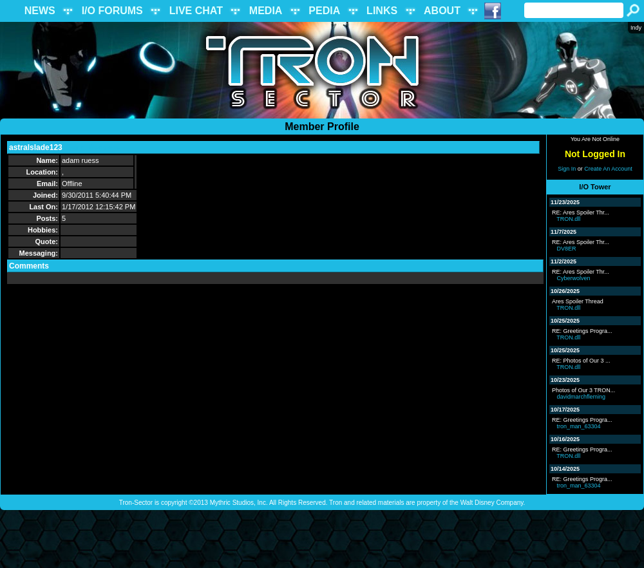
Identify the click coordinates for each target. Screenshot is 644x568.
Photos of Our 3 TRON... (583, 390)
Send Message (93, 147)
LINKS (381, 10)
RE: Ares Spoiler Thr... (580, 212)
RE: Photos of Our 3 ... (581, 360)
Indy (635, 27)
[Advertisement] (322, 539)
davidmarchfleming (581, 396)
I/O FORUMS (112, 10)
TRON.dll (568, 219)
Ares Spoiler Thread (577, 301)
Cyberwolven (574, 278)
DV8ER (566, 248)
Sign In (567, 169)
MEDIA (266, 10)
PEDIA (324, 10)
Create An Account (608, 169)
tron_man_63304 (579, 426)
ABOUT (442, 10)
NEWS (39, 10)
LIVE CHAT (196, 10)
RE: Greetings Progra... (582, 331)
